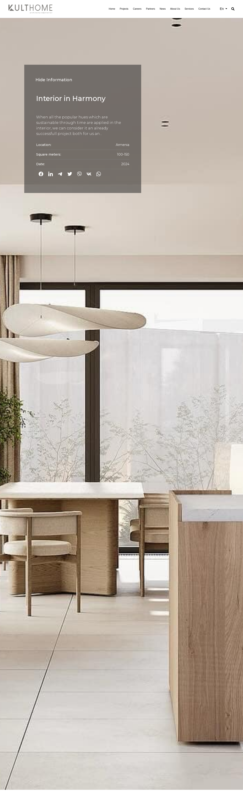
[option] (121, 395)
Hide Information (53, 79)
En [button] (222, 9)
